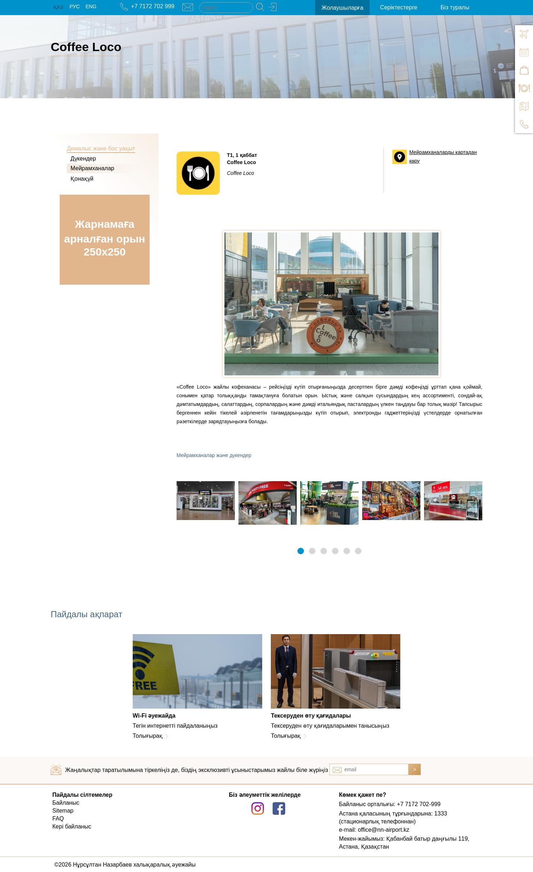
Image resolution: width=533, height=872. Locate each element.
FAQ (58, 818)
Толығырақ (148, 736)
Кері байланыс (72, 826)
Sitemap (63, 811)
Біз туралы (455, 7)
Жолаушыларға (343, 8)
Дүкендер (83, 158)
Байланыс (66, 803)
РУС (74, 6)
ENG (91, 6)
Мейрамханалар (92, 168)
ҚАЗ (58, 7)
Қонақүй (82, 179)
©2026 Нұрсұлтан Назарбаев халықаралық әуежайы (125, 865)
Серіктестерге (398, 7)
